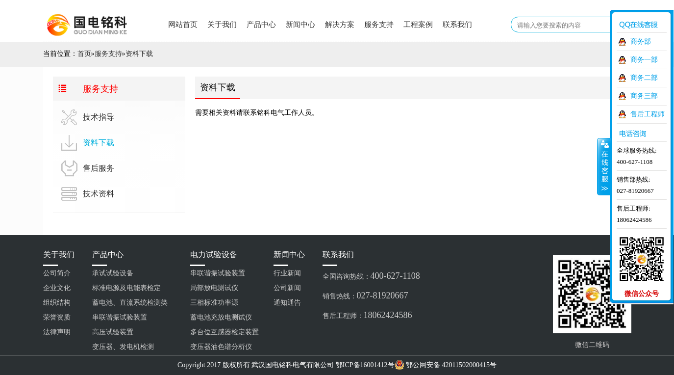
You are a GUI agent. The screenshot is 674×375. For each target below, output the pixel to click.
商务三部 (644, 96)
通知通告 (287, 302)
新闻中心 (300, 24)
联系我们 (457, 24)
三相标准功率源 (214, 302)
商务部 (640, 41)
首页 (84, 53)
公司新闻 (287, 288)
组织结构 (57, 302)
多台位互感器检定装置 (224, 332)
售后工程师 (647, 114)
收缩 (604, 166)
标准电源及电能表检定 (126, 288)
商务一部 (644, 59)
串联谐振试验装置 (119, 317)
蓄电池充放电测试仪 (221, 317)
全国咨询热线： (371, 276)
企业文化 (57, 288)
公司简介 (57, 273)
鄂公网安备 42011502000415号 (451, 365)
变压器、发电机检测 (123, 346)
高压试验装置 (112, 332)
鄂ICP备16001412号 (365, 365)
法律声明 (57, 332)
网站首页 (183, 24)
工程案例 (418, 24)
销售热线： (365, 295)
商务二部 (644, 77)
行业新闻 (287, 273)
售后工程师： (367, 315)
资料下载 (139, 53)
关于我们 (222, 24)
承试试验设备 (112, 273)
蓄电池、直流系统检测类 (130, 302)
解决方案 (339, 24)
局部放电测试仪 (214, 288)
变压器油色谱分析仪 (221, 346)
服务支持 (379, 24)
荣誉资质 (57, 317)
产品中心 (261, 24)
